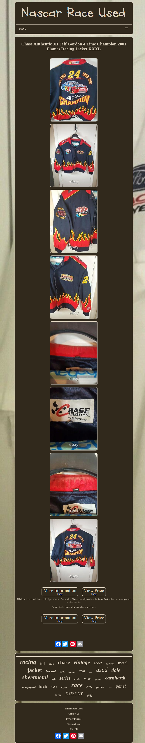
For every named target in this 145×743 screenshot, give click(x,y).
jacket (34, 670)
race (77, 685)
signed (64, 687)
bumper (72, 672)
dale (115, 670)
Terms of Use (74, 724)
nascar (74, 693)
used (102, 669)
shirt (90, 672)
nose (54, 687)
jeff (89, 694)
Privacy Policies (73, 719)
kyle (54, 679)
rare (110, 687)
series (64, 678)
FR (76, 729)
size (51, 663)
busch (43, 687)
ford (42, 663)
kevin (77, 679)
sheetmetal (35, 677)
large (58, 695)
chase (64, 662)
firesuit (51, 671)
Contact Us (73, 713)
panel (121, 686)
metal (123, 663)
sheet (98, 663)
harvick (110, 663)
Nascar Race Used (74, 708)
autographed (29, 687)
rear (82, 671)
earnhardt (115, 678)
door (62, 671)
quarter (98, 680)
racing (28, 662)
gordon (100, 687)
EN (71, 729)
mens (87, 679)
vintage (82, 662)
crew (89, 687)
